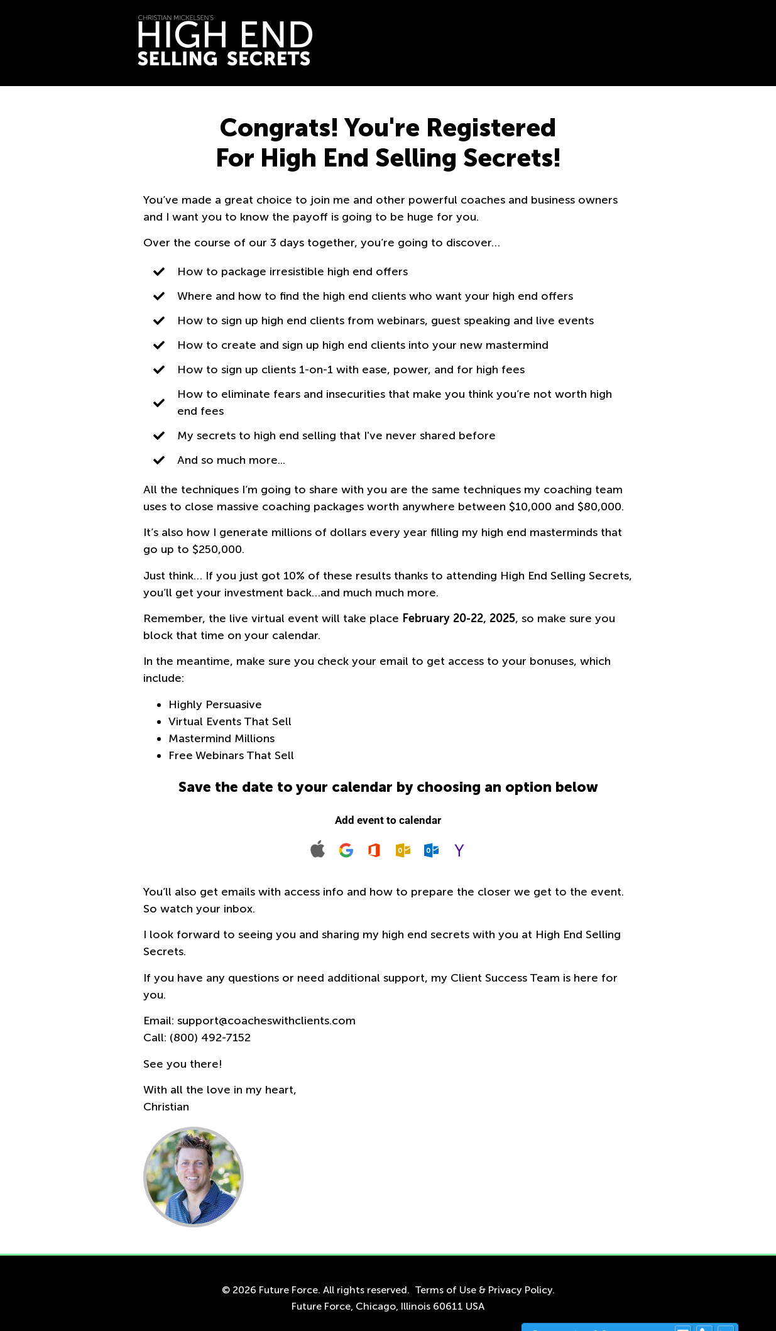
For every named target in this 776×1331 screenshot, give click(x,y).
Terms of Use (445, 1290)
